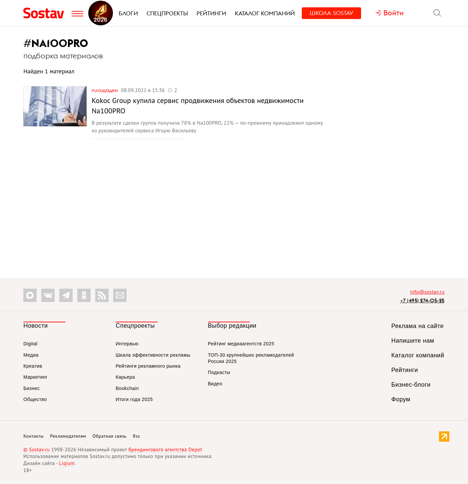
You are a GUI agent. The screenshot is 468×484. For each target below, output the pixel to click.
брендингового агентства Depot (165, 449)
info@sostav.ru (427, 292)
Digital (30, 343)
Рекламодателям (68, 436)
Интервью (127, 343)
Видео (215, 383)
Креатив (32, 366)
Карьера (125, 377)
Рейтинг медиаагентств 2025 (241, 343)
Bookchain (127, 388)
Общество (35, 399)
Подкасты (219, 372)
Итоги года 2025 (134, 399)
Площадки (105, 90)
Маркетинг (35, 377)
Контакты (33, 436)
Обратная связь (110, 436)
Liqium (67, 463)
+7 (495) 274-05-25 (422, 300)
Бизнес (31, 388)
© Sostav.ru (36, 449)
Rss (136, 436)
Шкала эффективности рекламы (153, 355)
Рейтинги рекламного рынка (148, 366)
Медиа (31, 355)
